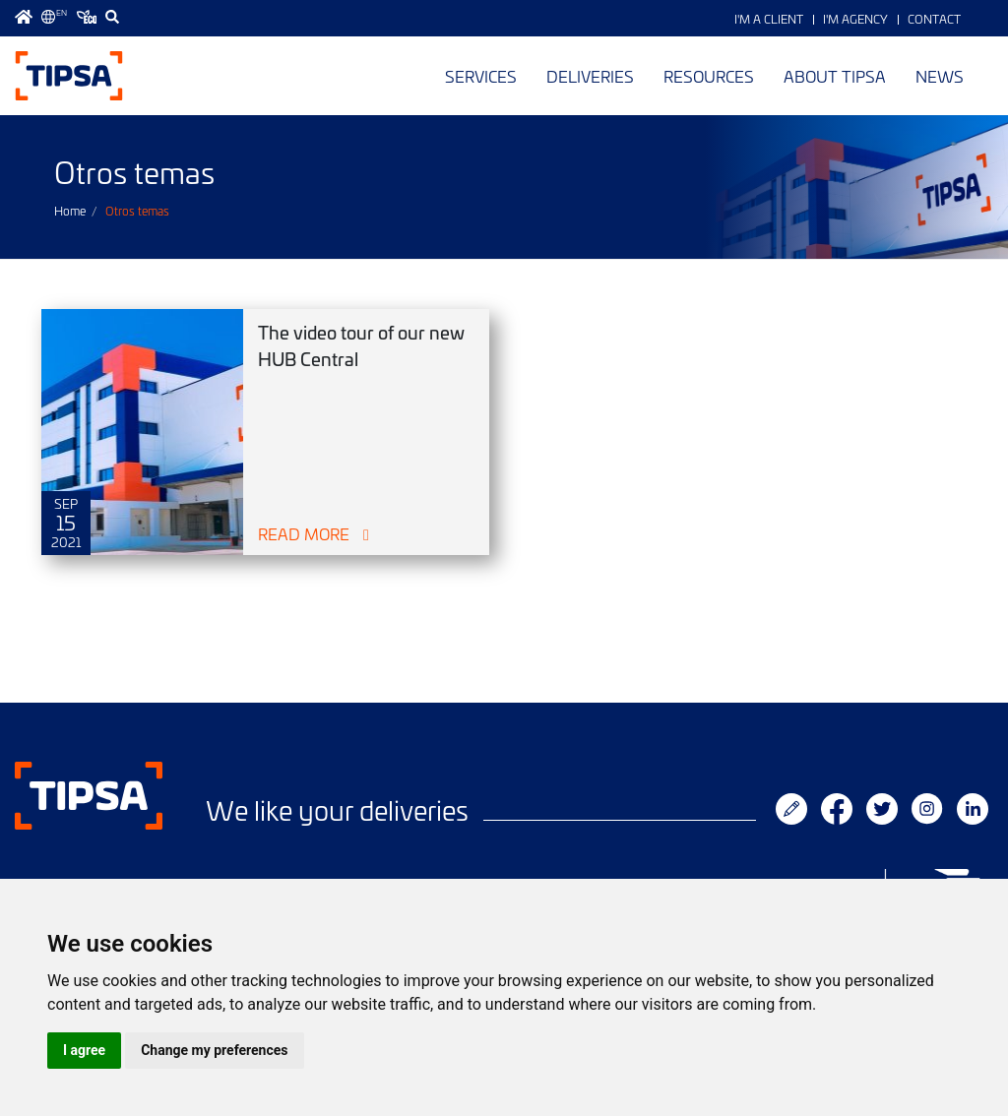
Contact (934, 19)
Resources (708, 76)
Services (481, 76)
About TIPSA (835, 76)
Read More (303, 533)
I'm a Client (768, 19)
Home (70, 210)
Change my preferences (214, 1050)
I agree (84, 1050)
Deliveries (590, 76)
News (939, 76)
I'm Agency (855, 19)
